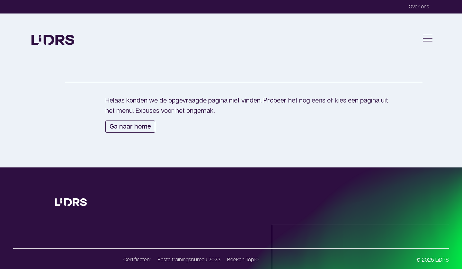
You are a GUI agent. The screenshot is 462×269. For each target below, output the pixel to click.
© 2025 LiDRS (432, 259)
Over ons (419, 6)
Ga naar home (130, 126)
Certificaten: (137, 259)
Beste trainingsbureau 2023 (188, 259)
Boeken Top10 (243, 259)
